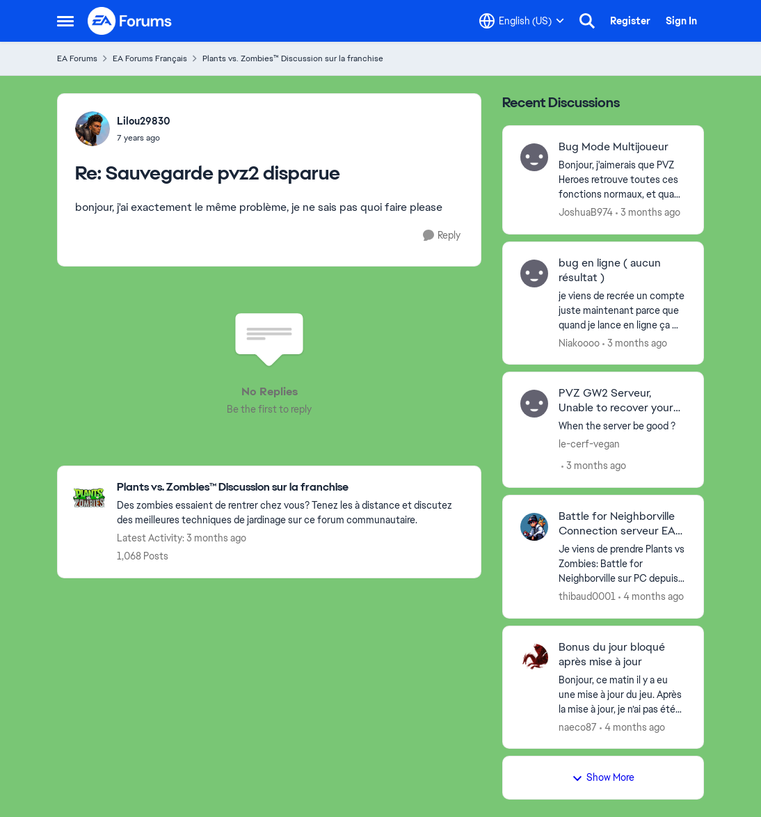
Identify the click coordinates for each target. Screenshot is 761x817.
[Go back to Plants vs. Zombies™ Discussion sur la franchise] (292, 487)
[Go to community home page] (130, 21)
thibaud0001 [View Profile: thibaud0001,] (587, 596)
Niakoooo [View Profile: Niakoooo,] (579, 342)
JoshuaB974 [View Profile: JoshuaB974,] (586, 212)
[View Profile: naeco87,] (534, 658)
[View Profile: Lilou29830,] (92, 128)
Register (630, 21)
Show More (603, 777)
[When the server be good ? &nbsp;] (622, 426)
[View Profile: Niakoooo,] (534, 273)
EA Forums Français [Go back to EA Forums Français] (150, 58)
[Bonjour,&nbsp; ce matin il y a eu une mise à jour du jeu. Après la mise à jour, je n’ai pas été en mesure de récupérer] (622, 694)
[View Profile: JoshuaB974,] (534, 157)
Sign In (681, 21)
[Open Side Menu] (65, 20)
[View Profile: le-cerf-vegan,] (534, 404)
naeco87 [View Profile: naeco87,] (578, 726)
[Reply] (441, 235)
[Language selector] (521, 21)
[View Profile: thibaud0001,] (534, 527)
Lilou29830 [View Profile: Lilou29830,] (143, 121)
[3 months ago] (648, 212)
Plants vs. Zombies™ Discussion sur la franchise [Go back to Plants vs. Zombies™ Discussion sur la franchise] (292, 58)
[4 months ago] (651, 596)
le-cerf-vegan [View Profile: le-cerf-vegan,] (589, 444)
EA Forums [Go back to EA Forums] (77, 58)
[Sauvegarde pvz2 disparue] (143, 138)
